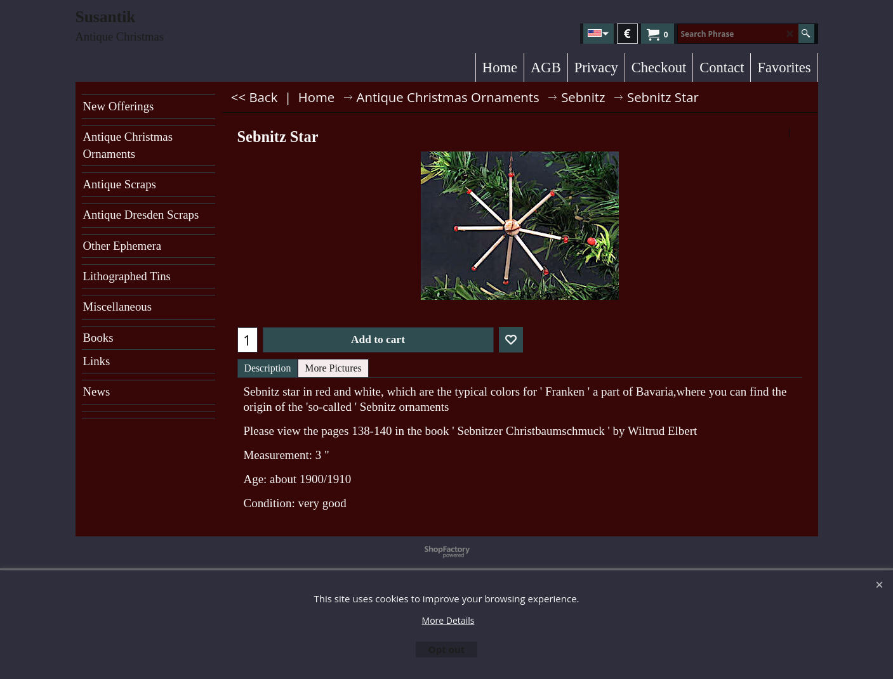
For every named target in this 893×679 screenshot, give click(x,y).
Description (267, 368)
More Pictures (333, 368)
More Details (448, 620)
